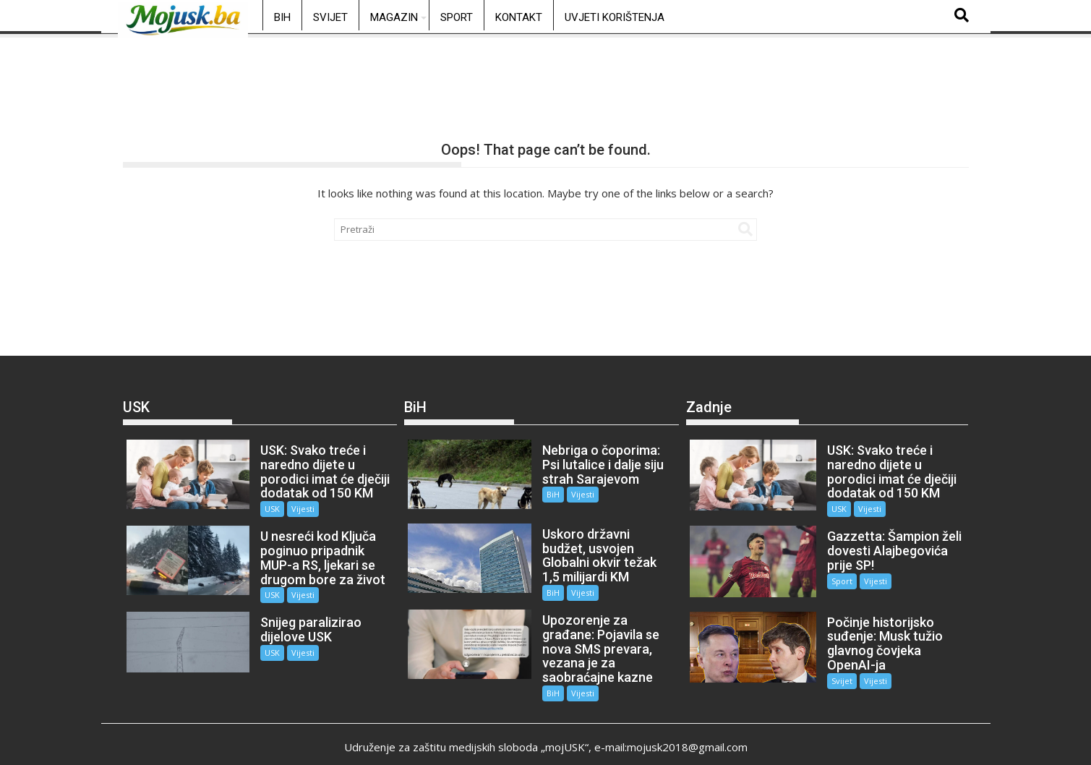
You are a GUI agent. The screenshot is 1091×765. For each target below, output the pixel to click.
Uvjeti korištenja (614, 17)
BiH (282, 17)
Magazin (394, 17)
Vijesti (295, 508)
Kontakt (518, 17)
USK (264, 508)
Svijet (330, 17)
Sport (456, 17)
